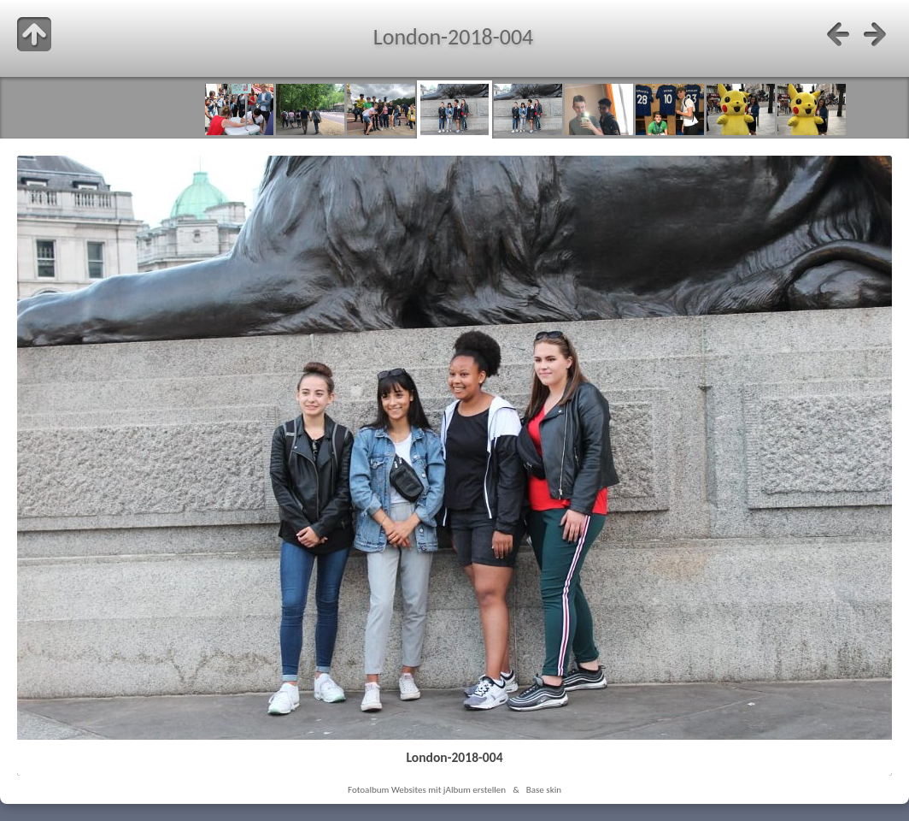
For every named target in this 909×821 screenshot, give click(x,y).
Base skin (543, 789)
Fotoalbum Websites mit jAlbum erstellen (427, 789)
